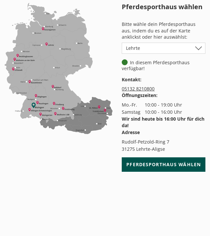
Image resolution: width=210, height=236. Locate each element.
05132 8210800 (138, 89)
